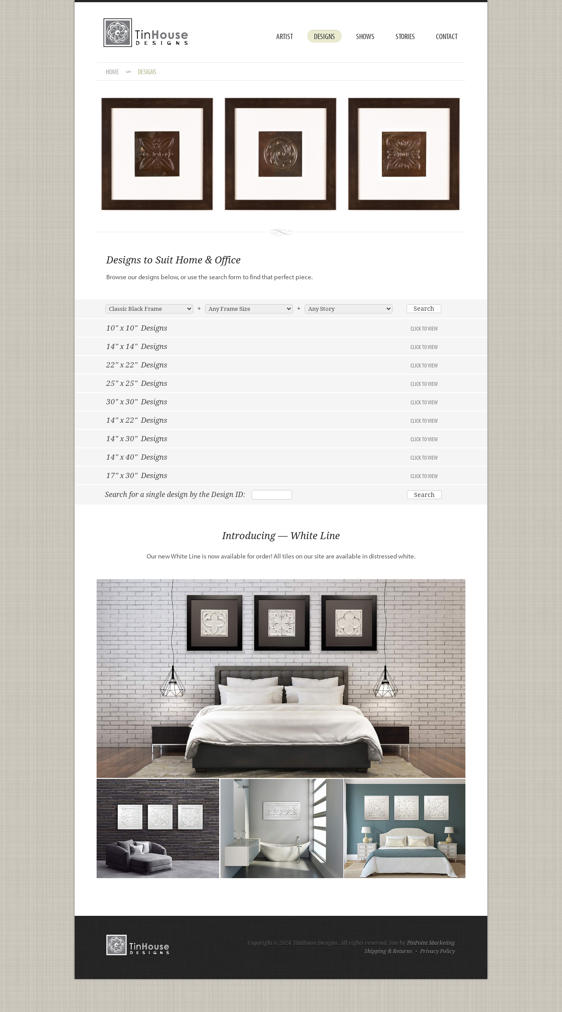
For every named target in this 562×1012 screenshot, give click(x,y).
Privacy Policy (437, 951)
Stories (405, 36)
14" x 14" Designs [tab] (272, 346)
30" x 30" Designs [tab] (272, 401)
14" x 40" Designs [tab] (272, 457)
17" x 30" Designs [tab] (272, 475)
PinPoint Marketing (431, 943)
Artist (284, 36)
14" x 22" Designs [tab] (272, 420)
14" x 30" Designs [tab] (272, 438)
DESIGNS (147, 71)
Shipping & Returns (388, 951)
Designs (324, 36)
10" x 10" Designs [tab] (272, 328)
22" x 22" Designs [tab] (272, 364)
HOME (112, 71)
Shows (365, 36)
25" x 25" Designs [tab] (272, 383)
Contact (447, 36)
